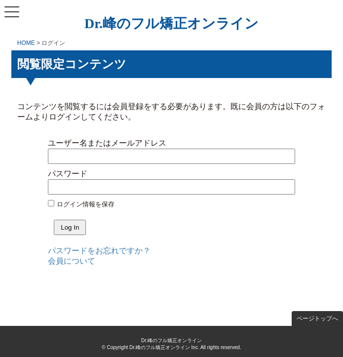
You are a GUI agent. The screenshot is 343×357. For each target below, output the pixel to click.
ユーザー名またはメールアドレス (107, 143)
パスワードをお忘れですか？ (99, 250)
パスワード (67, 173)
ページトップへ (317, 318)
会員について (71, 261)
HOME (26, 43)
